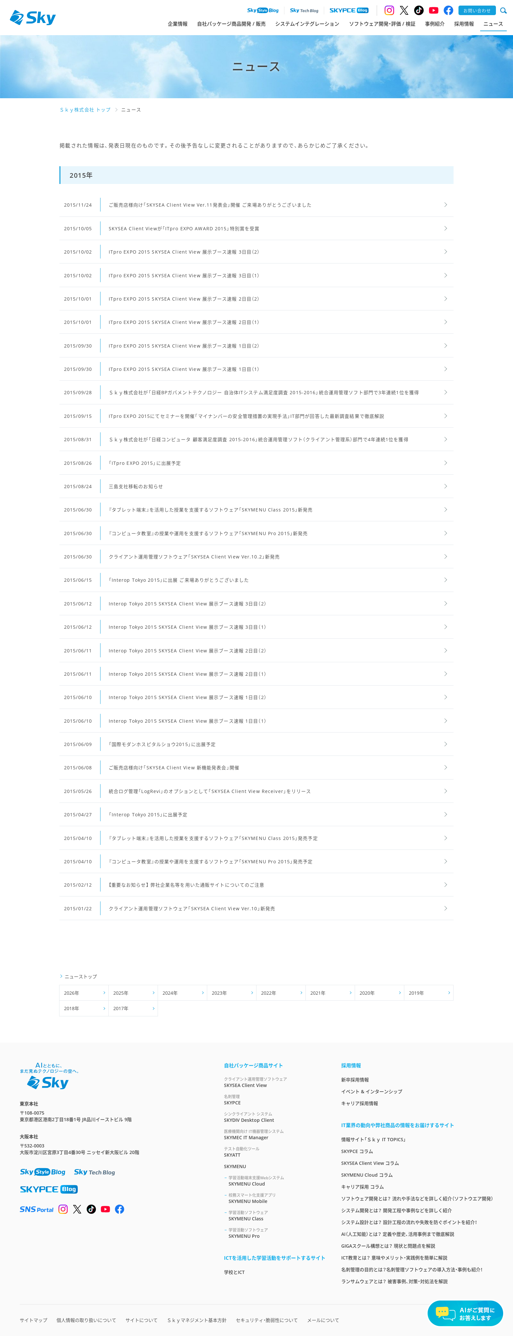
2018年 (71, 1008)
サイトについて (141, 1320)
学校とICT (234, 1272)
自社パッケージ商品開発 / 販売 (231, 23)
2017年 (120, 1008)
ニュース (493, 23)
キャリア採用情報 (359, 1103)
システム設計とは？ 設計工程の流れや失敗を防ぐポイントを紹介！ (409, 1222)
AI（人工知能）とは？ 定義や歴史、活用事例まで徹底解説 (397, 1234)
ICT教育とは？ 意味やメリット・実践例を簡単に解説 (394, 1258)
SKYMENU (235, 1166)
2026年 (71, 993)
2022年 (268, 993)
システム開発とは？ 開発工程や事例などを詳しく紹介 (396, 1210)
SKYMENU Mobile (277, 1198)
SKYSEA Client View (274, 1082)
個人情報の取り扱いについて (86, 1320)
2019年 (416, 993)
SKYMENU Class (277, 1216)
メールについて (323, 1320)
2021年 (317, 993)
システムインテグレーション (307, 23)
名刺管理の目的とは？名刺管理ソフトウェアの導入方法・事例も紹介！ (412, 1269)
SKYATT (274, 1152)
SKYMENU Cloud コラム (367, 1175)
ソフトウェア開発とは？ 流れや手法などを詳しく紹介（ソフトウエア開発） (417, 1198)
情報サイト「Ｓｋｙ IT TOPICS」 (373, 1139)
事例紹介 (435, 23)
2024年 (170, 993)
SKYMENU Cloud (277, 1181)
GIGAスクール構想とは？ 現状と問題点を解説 (388, 1246)
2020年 (367, 993)
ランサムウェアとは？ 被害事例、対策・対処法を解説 (394, 1281)
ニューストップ (81, 976)
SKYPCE (274, 1100)
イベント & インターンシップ (371, 1091)
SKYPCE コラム (357, 1151)
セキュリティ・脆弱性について (267, 1320)
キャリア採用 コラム (362, 1187)
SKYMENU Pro (277, 1233)
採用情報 (464, 23)
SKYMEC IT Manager (274, 1134)
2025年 (120, 993)
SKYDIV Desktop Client (274, 1117)
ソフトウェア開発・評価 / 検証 (382, 23)
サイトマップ (33, 1320)
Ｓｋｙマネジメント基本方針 (197, 1320)
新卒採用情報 (355, 1079)
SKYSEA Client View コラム (370, 1163)
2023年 (219, 993)
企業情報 (178, 23)
